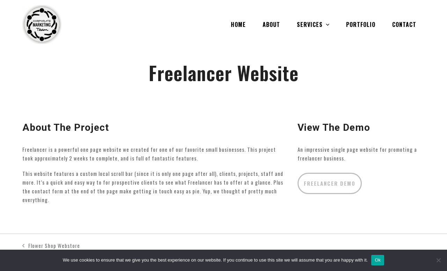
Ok (378, 260)
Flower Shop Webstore (51, 246)
